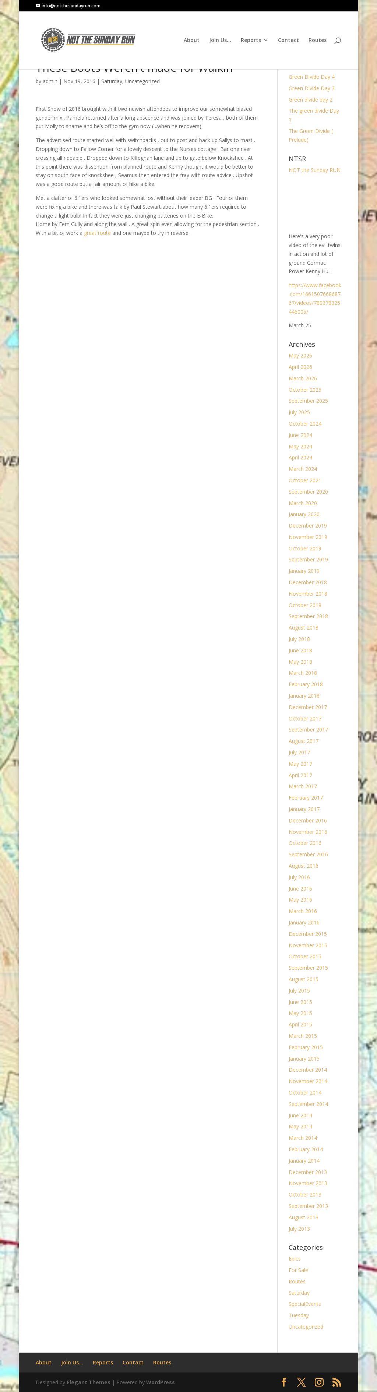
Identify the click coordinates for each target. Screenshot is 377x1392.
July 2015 (299, 990)
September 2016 (308, 854)
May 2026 (300, 355)
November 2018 (308, 593)
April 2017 (300, 775)
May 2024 (300, 446)
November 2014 (308, 1081)
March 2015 (303, 1035)
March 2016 (303, 911)
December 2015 (308, 933)
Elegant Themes (88, 1382)
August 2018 (303, 627)
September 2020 (308, 491)
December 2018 (308, 582)
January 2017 (304, 809)
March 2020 (303, 503)
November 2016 (308, 831)
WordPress (160, 1382)
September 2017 (308, 729)
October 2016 (305, 842)
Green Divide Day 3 (312, 88)
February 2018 (306, 684)
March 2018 (303, 672)
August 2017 (303, 740)
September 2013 (308, 1205)
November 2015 (308, 945)
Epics (295, 1258)
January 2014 (304, 1160)
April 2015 (300, 1024)
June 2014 (300, 1115)
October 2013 (305, 1194)
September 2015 (308, 967)
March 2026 (303, 378)
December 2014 (308, 1069)
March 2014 (303, 1137)
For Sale (298, 1269)
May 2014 (300, 1126)
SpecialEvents (305, 1303)
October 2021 (305, 480)
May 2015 (300, 1012)
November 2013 (308, 1183)
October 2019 (305, 548)
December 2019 (308, 525)
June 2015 (300, 1001)
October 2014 (305, 1092)
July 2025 (299, 412)
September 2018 (308, 616)
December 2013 (308, 1172)
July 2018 (299, 638)
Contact (288, 40)
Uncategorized (142, 81)
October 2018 (305, 605)
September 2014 (308, 1103)
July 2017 (299, 752)
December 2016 (308, 820)
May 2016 (300, 899)
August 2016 (303, 865)
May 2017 (300, 763)
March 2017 (303, 786)
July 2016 (299, 877)
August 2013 (303, 1217)
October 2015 (305, 956)
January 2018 (304, 695)
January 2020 (304, 514)
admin (50, 81)
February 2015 (306, 1047)
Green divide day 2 (310, 99)
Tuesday (299, 1315)
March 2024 (303, 468)
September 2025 (308, 400)
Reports (251, 40)
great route (97, 232)
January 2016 (304, 922)
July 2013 (299, 1228)
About (192, 40)
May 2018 (300, 661)
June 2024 (300, 434)
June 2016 (300, 888)
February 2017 (306, 797)
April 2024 (300, 457)
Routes (318, 40)
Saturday (111, 81)
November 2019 (308, 536)
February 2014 (306, 1149)
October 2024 (305, 423)
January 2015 (304, 1058)
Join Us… (220, 40)
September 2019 (308, 559)
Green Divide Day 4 (312, 76)
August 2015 (303, 979)
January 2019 (304, 570)
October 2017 (305, 718)
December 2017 (308, 707)
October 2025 (305, 389)
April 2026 (300, 366)
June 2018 (300, 650)
